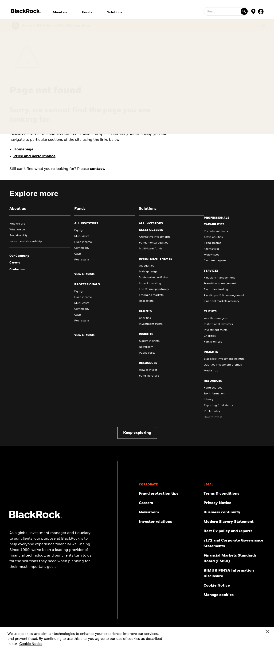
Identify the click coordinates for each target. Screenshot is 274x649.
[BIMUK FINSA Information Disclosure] (234, 573)
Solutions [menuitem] (114, 12)
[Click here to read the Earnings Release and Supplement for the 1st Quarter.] (55, 25)
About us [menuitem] (60, 12)
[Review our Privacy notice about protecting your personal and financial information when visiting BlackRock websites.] (234, 503)
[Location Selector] (253, 11)
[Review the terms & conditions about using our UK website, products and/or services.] (234, 493)
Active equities (213, 237)
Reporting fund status (218, 405)
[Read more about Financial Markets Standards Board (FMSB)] (234, 558)
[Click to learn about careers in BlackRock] (14, 262)
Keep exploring (137, 433)
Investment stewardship (25, 241)
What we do (17, 229)
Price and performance (34, 156)
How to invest (148, 370)
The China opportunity (154, 289)
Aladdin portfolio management (224, 295)
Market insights (149, 341)
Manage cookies (219, 595)
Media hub (211, 370)
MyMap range (148, 271)
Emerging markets (151, 295)
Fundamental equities (153, 242)
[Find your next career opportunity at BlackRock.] (169, 503)
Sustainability (18, 235)
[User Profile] (261, 11)
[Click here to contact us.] (17, 269)
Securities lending (216, 289)
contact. (97, 169)
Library (208, 399)
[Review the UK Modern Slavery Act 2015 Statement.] (234, 522)
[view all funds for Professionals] (84, 335)
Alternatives (211, 249)
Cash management (216, 260)
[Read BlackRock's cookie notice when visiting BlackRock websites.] (234, 585)
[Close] (267, 635)
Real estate (81, 259)
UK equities (146, 265)
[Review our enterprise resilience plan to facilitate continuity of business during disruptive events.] (234, 512)
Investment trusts (151, 324)
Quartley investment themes (223, 364)
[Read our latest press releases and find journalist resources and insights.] (169, 512)
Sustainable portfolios (153, 277)
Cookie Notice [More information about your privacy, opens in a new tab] (30, 647)
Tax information (214, 393)
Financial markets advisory (221, 301)
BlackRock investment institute (224, 359)
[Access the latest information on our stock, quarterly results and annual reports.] (169, 522)
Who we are (17, 223)
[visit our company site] (19, 256)
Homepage (23, 149)
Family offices (213, 341)
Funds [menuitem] (87, 12)
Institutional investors (218, 324)
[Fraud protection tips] (169, 493)
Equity (78, 230)
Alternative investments (154, 237)
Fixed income (83, 242)
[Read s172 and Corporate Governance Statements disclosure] (234, 543)
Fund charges (213, 387)
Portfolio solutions (216, 231)
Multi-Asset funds (150, 248)
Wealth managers (215, 318)
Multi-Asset (81, 236)
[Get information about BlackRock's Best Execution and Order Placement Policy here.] (234, 531)
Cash (77, 253)
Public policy (147, 352)
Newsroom (146, 347)
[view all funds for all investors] (84, 274)
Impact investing (150, 283)
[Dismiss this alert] (263, 25)
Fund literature (149, 375)
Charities (145, 318)
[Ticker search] (244, 11)
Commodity (81, 248)
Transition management (220, 283)
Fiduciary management (219, 277)
